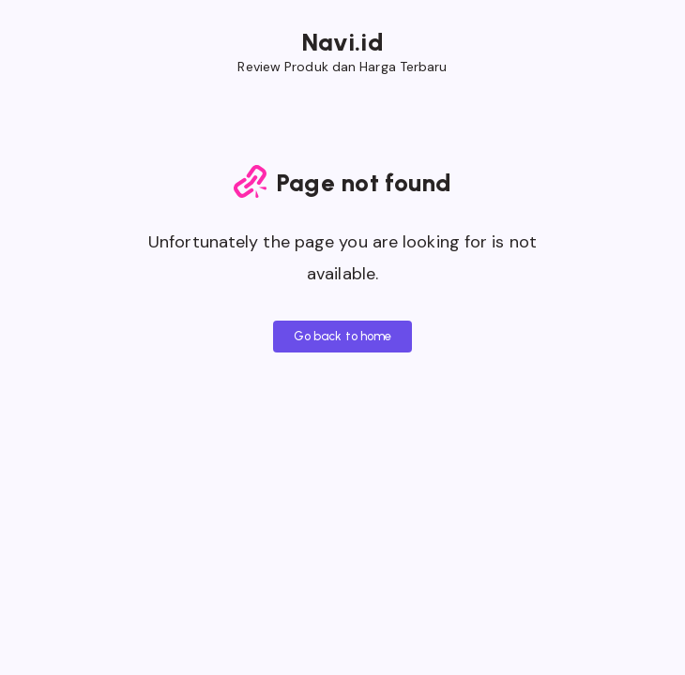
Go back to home (343, 336)
